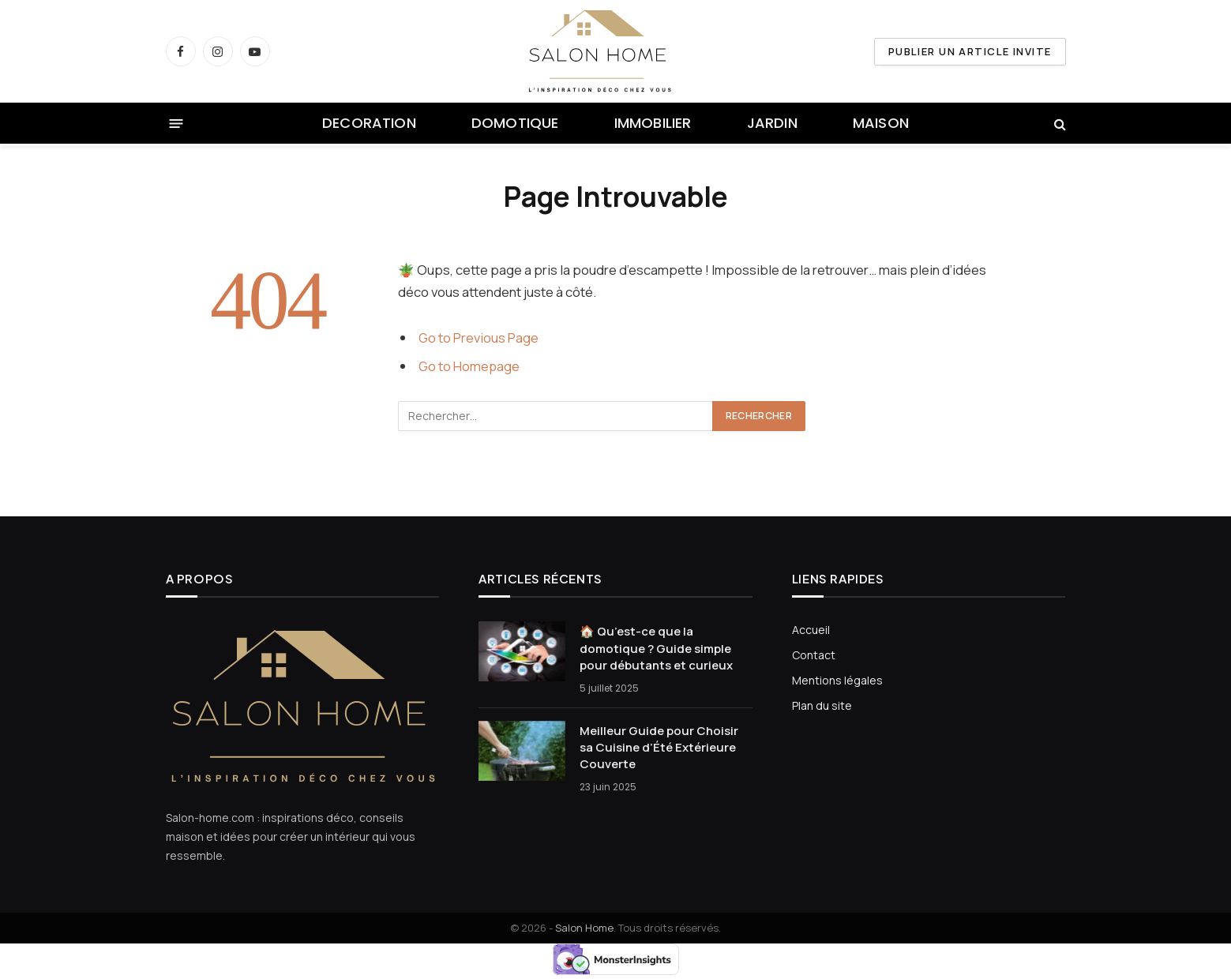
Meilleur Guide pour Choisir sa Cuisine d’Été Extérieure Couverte (659, 747)
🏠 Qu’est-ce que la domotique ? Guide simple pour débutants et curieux (656, 648)
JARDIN (772, 123)
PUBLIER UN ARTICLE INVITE (970, 51)
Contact (813, 654)
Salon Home (584, 928)
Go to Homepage (469, 366)
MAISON (881, 123)
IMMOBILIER (653, 123)
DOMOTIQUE (515, 123)
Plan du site (822, 705)
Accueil (811, 629)
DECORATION (369, 123)
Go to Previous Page (478, 337)
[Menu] (175, 123)
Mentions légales (837, 680)
